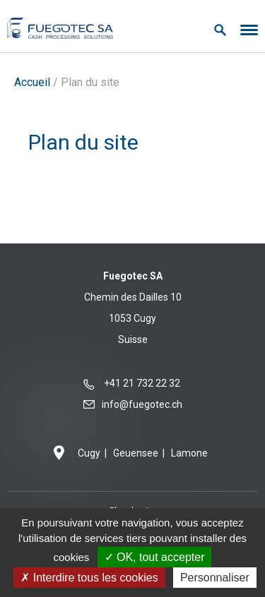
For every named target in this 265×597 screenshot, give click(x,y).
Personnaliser (214, 578)
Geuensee (135, 453)
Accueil (32, 82)
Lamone (189, 453)
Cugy (89, 453)
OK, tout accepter (155, 557)
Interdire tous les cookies (89, 578)
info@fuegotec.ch (142, 404)
